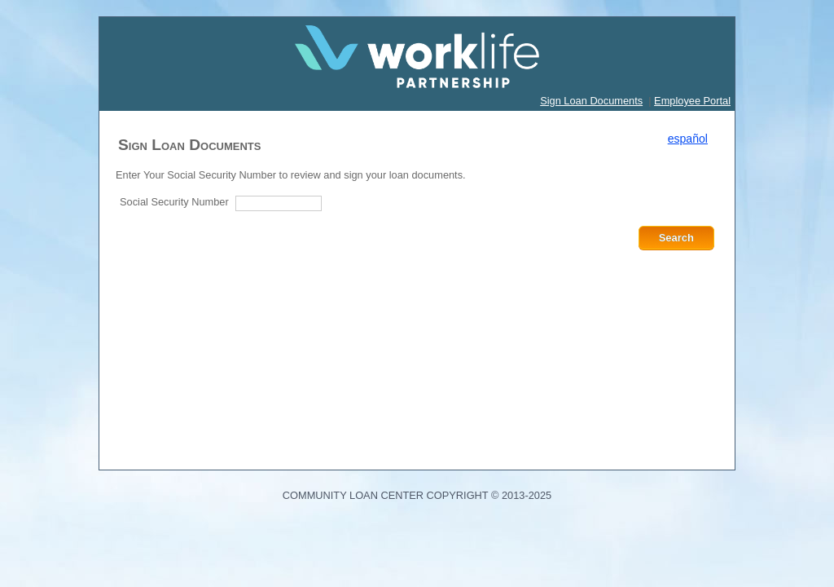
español (688, 138)
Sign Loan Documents (591, 101)
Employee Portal (692, 101)
